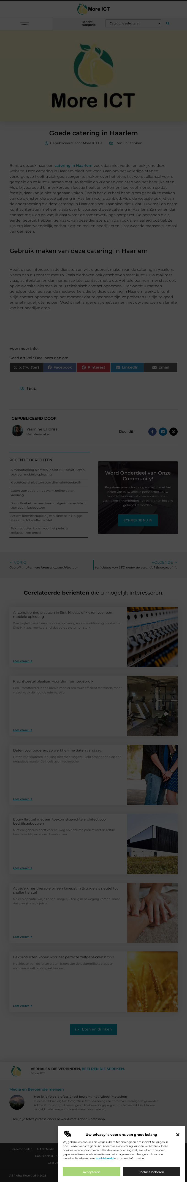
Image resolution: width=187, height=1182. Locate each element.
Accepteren (91, 1174)
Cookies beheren (151, 1174)
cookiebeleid (105, 1160)
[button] (178, 1137)
